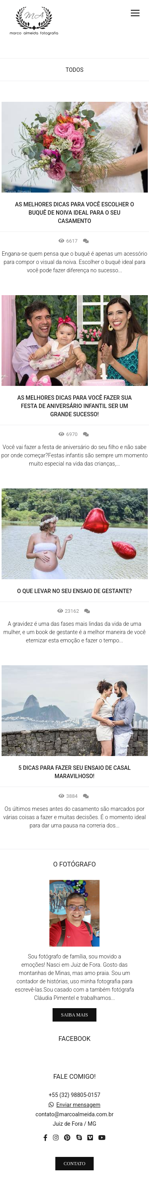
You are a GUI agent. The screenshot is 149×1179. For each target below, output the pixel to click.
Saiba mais (74, 998)
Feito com (74, 1172)
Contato (74, 1147)
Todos (74, 70)
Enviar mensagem (78, 1088)
